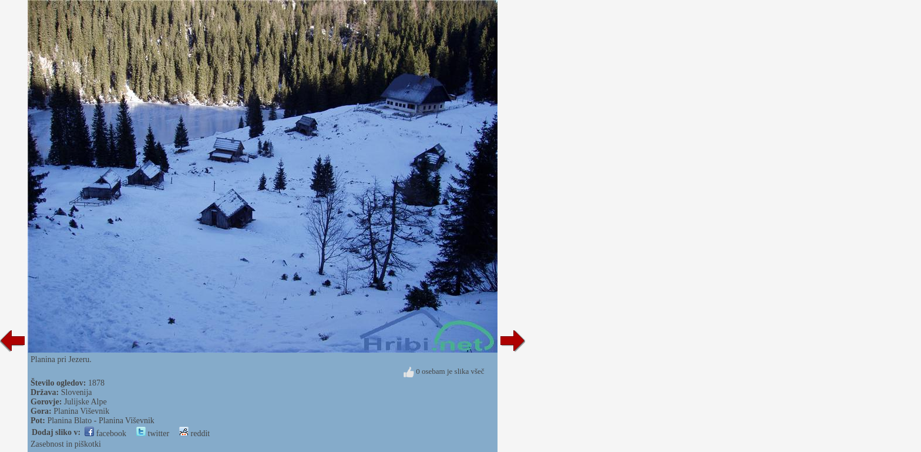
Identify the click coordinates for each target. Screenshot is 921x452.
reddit (194, 433)
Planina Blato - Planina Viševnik (100, 420)
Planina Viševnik (81, 411)
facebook (105, 433)
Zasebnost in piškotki (66, 444)
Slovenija (76, 392)
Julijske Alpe (85, 401)
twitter (152, 433)
